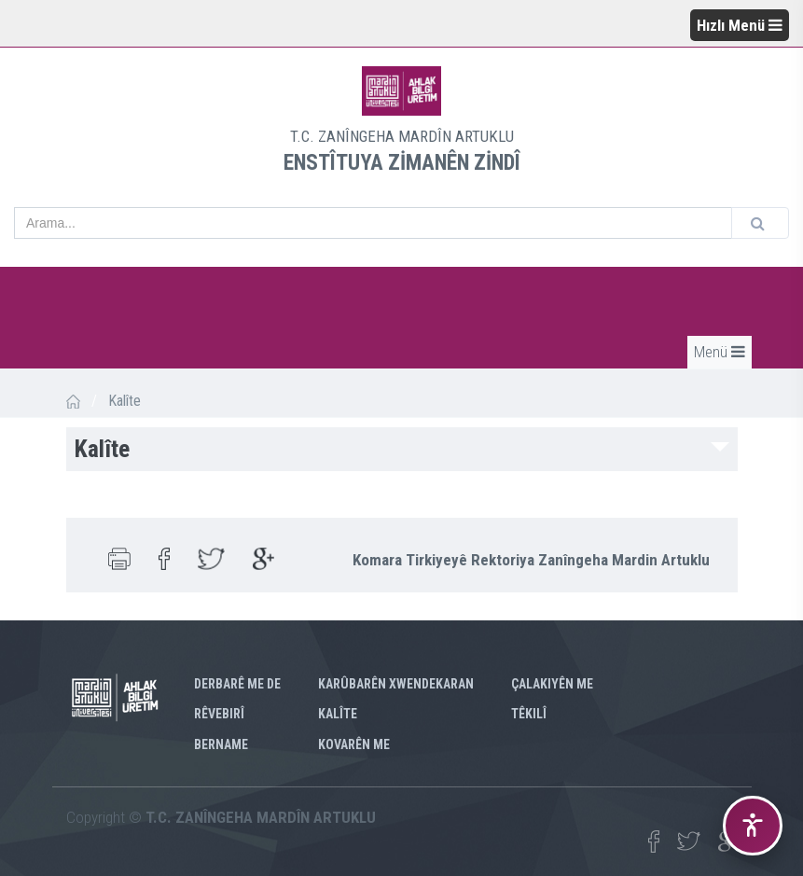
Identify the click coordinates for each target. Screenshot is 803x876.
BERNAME (221, 744)
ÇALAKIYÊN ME (552, 683)
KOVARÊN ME (354, 744)
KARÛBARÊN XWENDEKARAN (396, 683)
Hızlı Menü (739, 25)
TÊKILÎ (529, 713)
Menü (719, 351)
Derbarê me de (237, 683)
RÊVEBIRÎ (219, 713)
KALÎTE (337, 713)
